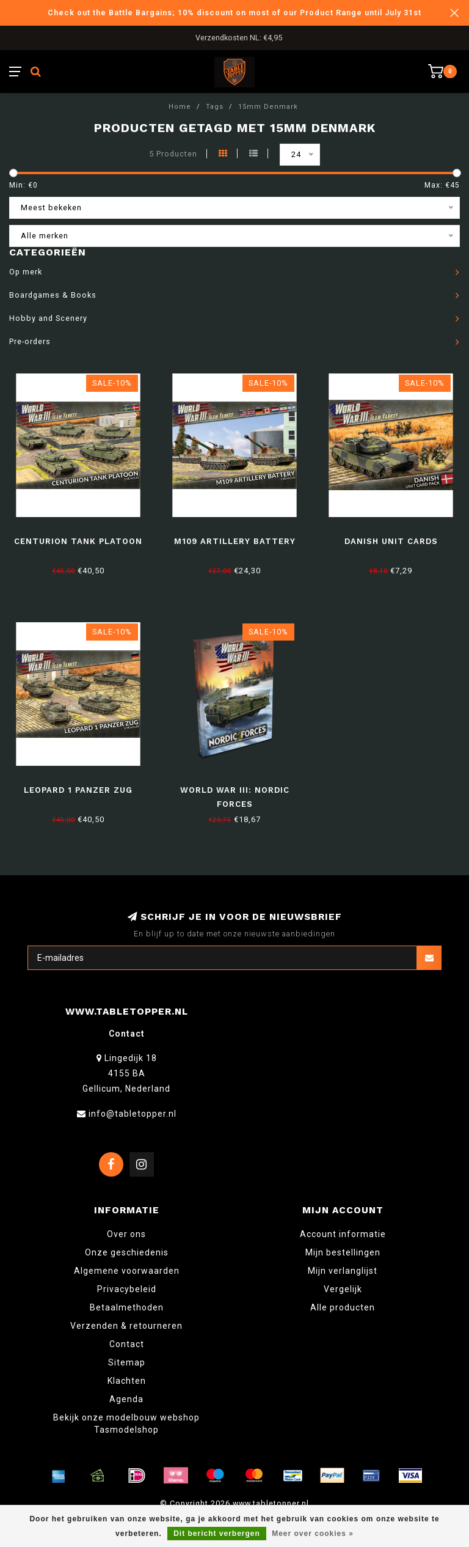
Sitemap (126, 1362)
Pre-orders (30, 341)
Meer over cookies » (313, 1533)
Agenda (126, 1399)
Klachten (126, 1381)
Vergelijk (343, 1289)
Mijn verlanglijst (342, 1271)
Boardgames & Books (52, 294)
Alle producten (342, 1307)
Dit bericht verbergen (216, 1533)
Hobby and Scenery (48, 318)
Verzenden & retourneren (126, 1326)
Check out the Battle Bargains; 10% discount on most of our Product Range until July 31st (234, 12)
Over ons (126, 1234)
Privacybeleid (126, 1289)
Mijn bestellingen (342, 1252)
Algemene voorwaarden (127, 1271)
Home (180, 107)
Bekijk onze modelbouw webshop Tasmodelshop (126, 1424)
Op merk (25, 271)
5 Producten (173, 153)
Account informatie (343, 1234)
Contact (126, 1344)
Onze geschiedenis (127, 1252)
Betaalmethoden (127, 1307)
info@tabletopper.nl (132, 1114)
